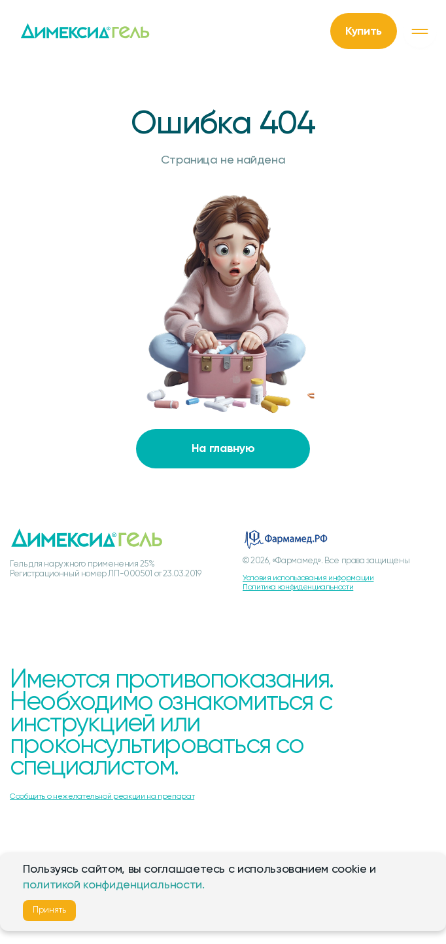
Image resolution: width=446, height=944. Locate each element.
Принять (49, 910)
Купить (363, 31)
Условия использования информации (308, 578)
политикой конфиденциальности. (114, 885)
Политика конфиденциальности (298, 587)
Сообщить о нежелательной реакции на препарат (102, 797)
